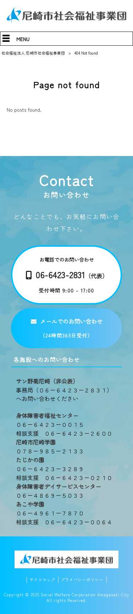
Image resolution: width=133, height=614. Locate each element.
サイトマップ (42, 579)
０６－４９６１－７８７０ (50, 513)
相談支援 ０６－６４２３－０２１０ (64, 477)
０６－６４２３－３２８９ (50, 468)
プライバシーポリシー (82, 579)
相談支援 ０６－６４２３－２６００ (64, 433)
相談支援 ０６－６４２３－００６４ (64, 522)
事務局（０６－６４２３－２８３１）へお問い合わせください (64, 394)
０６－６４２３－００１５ (50, 424)
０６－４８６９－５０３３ (50, 495)
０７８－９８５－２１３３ (50, 451)
